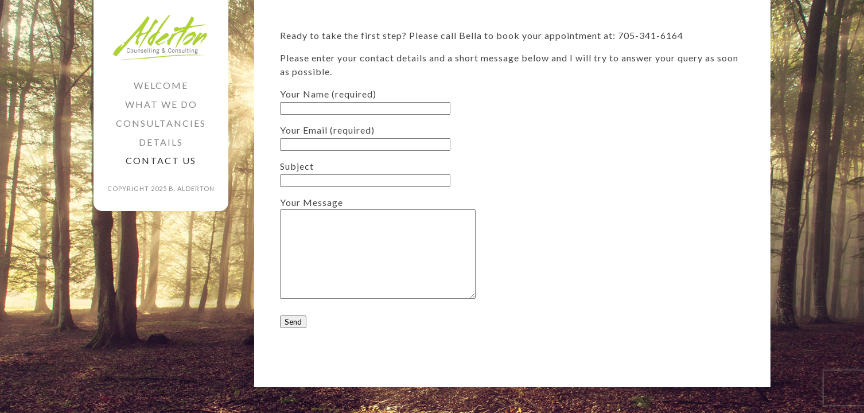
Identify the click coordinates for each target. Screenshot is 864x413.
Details (161, 142)
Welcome (161, 85)
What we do (161, 104)
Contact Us (161, 160)
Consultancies (161, 123)
